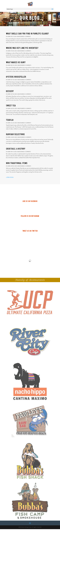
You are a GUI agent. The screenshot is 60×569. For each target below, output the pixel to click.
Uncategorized (20, 36)
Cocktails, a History (15, 149)
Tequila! (10, 120)
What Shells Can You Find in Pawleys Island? (27, 33)
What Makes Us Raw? (16, 62)
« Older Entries (10, 177)
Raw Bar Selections (15, 134)
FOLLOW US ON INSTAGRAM (30, 216)
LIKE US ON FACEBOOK (30, 201)
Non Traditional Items (16, 163)
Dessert (10, 91)
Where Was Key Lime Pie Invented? (22, 48)
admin (8, 36)
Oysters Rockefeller (16, 77)
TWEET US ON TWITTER (30, 231)
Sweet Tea (11, 105)
